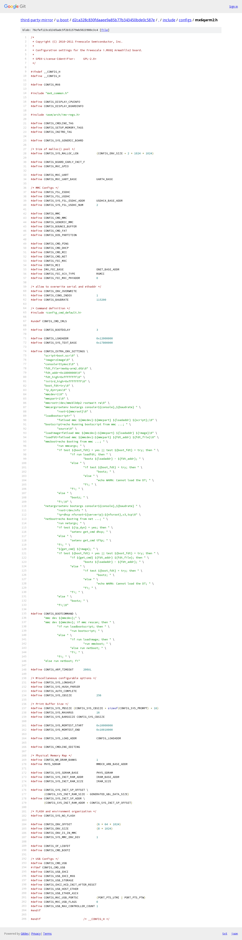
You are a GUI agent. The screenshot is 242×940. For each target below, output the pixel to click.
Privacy (36, 933)
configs (185, 19)
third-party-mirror (37, 19)
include (169, 19)
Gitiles (25, 933)
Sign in (233, 6)
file (104, 30)
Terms (47, 933)
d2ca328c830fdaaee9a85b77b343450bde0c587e (113, 19)
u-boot (63, 19)
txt (224, 933)
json (234, 933)
